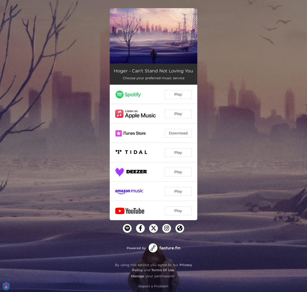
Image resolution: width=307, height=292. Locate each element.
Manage (137, 276)
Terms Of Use (162, 270)
